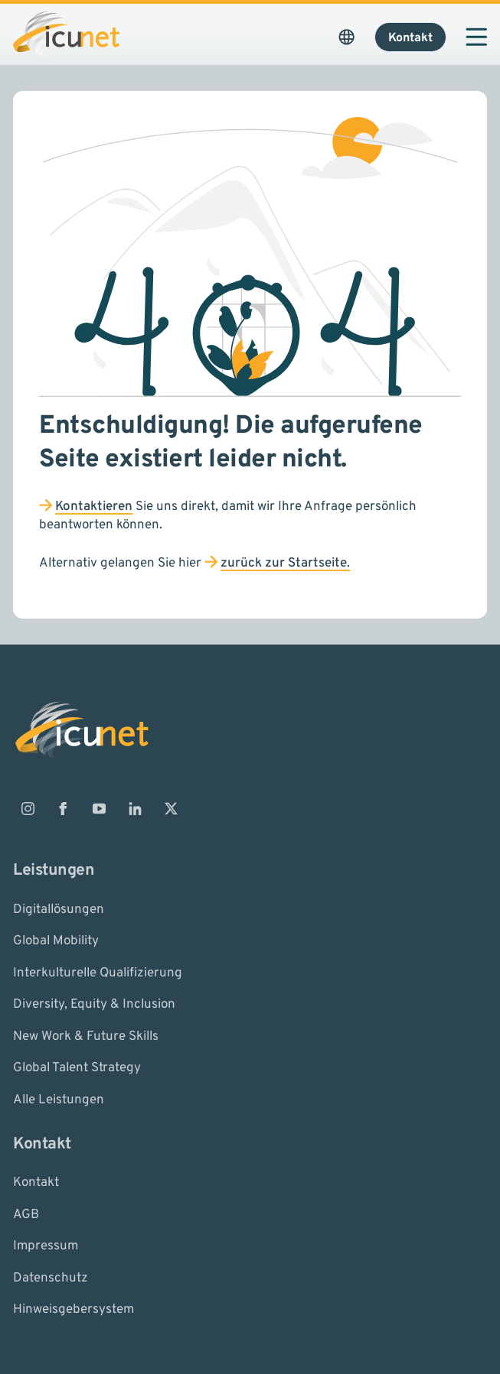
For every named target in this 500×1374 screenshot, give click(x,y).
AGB (26, 1214)
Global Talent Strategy (77, 1068)
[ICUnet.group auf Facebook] (63, 808)
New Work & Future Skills (85, 1036)
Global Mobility (56, 941)
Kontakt (36, 1182)
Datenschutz (50, 1277)
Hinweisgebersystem (73, 1309)
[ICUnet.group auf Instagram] (27, 808)
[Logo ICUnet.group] (66, 34)
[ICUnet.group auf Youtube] (99, 808)
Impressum (45, 1246)
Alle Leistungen (58, 1099)
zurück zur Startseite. (285, 563)
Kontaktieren (93, 507)
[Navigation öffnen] (476, 37)
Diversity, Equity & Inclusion (94, 1004)
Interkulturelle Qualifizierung (97, 972)
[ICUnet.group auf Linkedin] (134, 808)
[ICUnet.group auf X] (170, 808)
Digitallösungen (58, 909)
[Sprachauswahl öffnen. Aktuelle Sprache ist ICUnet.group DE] (346, 36)
